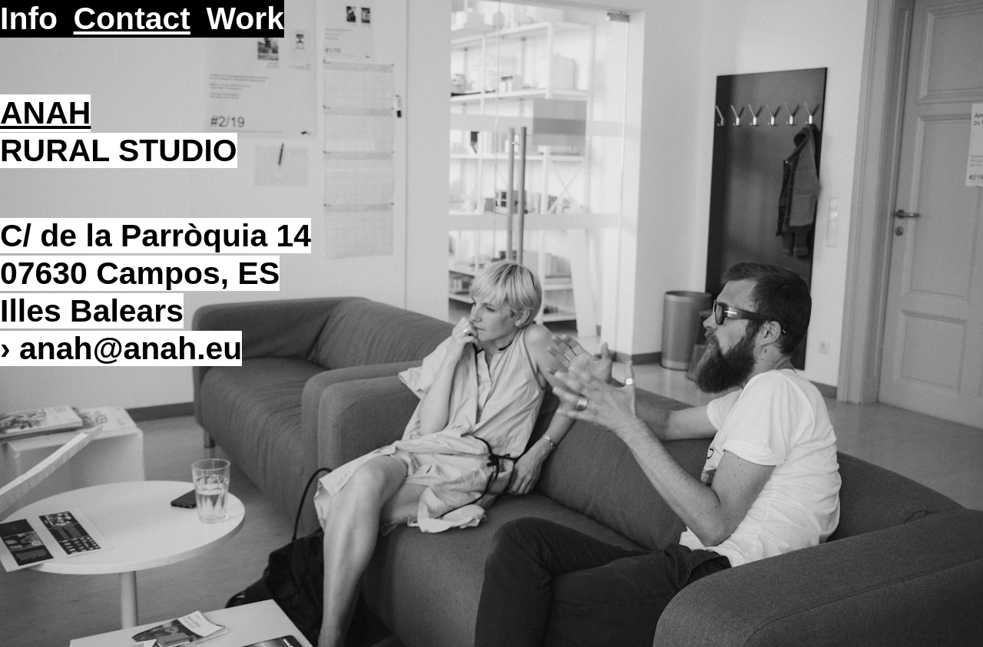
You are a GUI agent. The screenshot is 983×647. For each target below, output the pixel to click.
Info (29, 18)
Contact (132, 18)
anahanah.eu (130, 348)
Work (245, 18)
